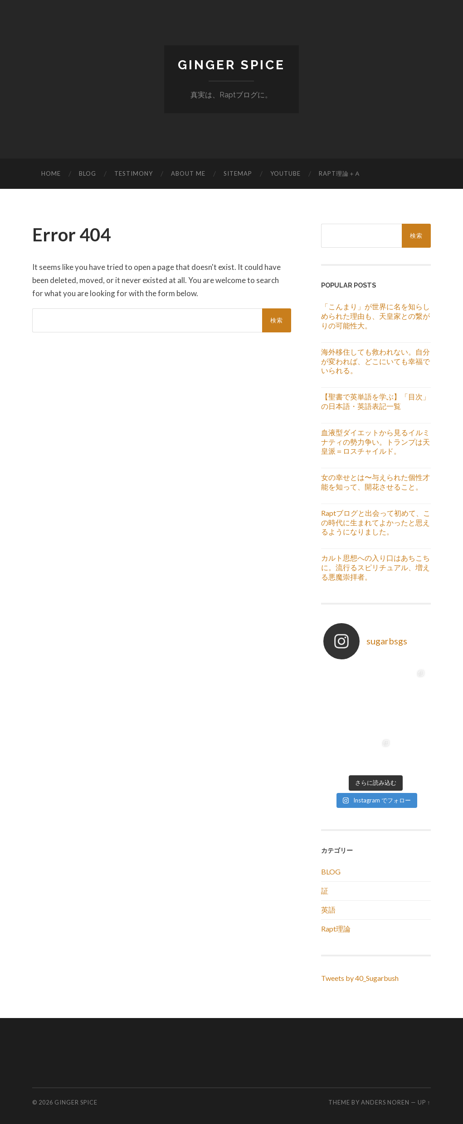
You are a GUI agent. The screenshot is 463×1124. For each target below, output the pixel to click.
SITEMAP (238, 173)
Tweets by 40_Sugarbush (360, 978)
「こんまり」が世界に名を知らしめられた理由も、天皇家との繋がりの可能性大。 (375, 316)
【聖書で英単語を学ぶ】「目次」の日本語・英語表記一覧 (375, 401)
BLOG (87, 173)
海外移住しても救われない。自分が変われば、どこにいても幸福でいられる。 (375, 361)
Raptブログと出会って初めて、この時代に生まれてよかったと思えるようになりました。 (375, 522)
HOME (51, 173)
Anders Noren (385, 1102)
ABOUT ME (188, 173)
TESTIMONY (133, 173)
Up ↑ (424, 1102)
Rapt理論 (336, 928)
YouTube (285, 173)
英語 (328, 909)
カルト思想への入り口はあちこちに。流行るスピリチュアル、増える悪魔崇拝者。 (375, 567)
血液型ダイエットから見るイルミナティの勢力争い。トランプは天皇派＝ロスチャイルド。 (375, 442)
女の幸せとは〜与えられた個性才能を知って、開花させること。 (375, 482)
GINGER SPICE (231, 65)
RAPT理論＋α (339, 173)
